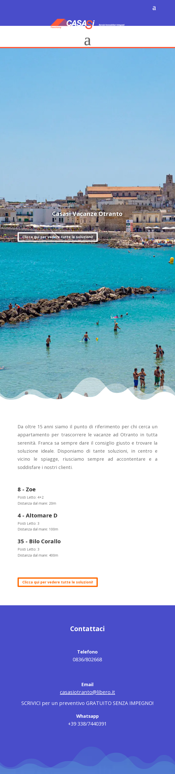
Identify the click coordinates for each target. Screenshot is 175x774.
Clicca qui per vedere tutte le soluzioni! (57, 237)
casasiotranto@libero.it (87, 692)
